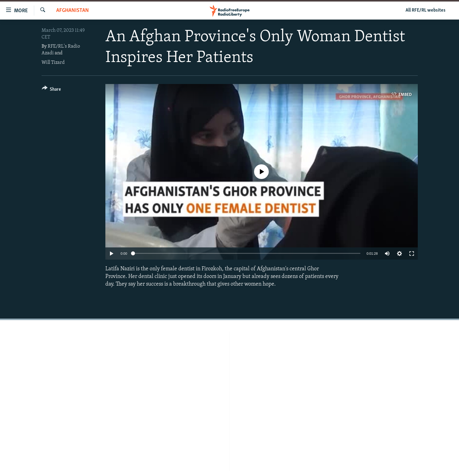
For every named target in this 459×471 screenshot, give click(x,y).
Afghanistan (72, 10)
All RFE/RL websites (426, 10)
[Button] (51, 90)
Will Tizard (53, 62)
